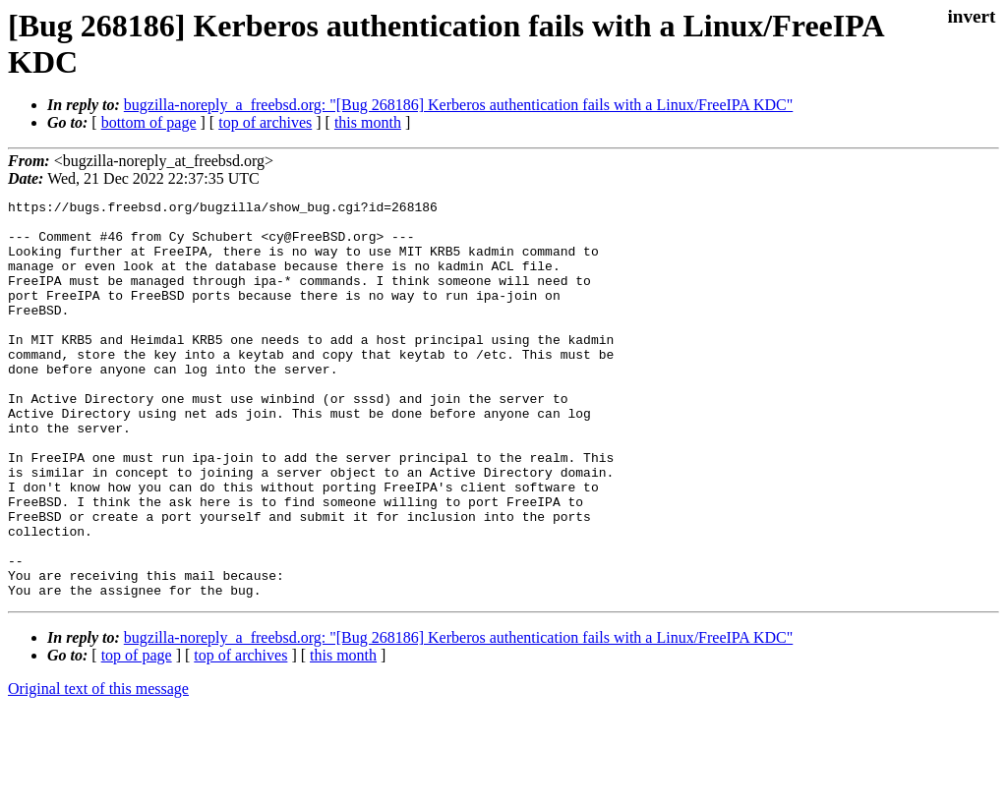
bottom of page (149, 122)
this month (367, 122)
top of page (136, 734)
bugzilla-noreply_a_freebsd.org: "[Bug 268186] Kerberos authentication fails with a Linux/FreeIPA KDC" (458, 104)
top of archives (265, 122)
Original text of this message (98, 768)
